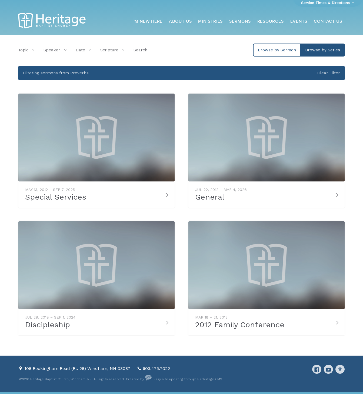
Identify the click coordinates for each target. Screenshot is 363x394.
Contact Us (328, 21)
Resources (270, 21)
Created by (139, 379)
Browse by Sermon (277, 50)
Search (140, 50)
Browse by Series (322, 50)
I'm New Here (147, 21)
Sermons (240, 21)
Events (298, 21)
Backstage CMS (209, 379)
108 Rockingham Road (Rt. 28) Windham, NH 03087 (78, 368)
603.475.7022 (156, 368)
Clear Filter (328, 73)
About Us (180, 21)
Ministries (210, 21)
